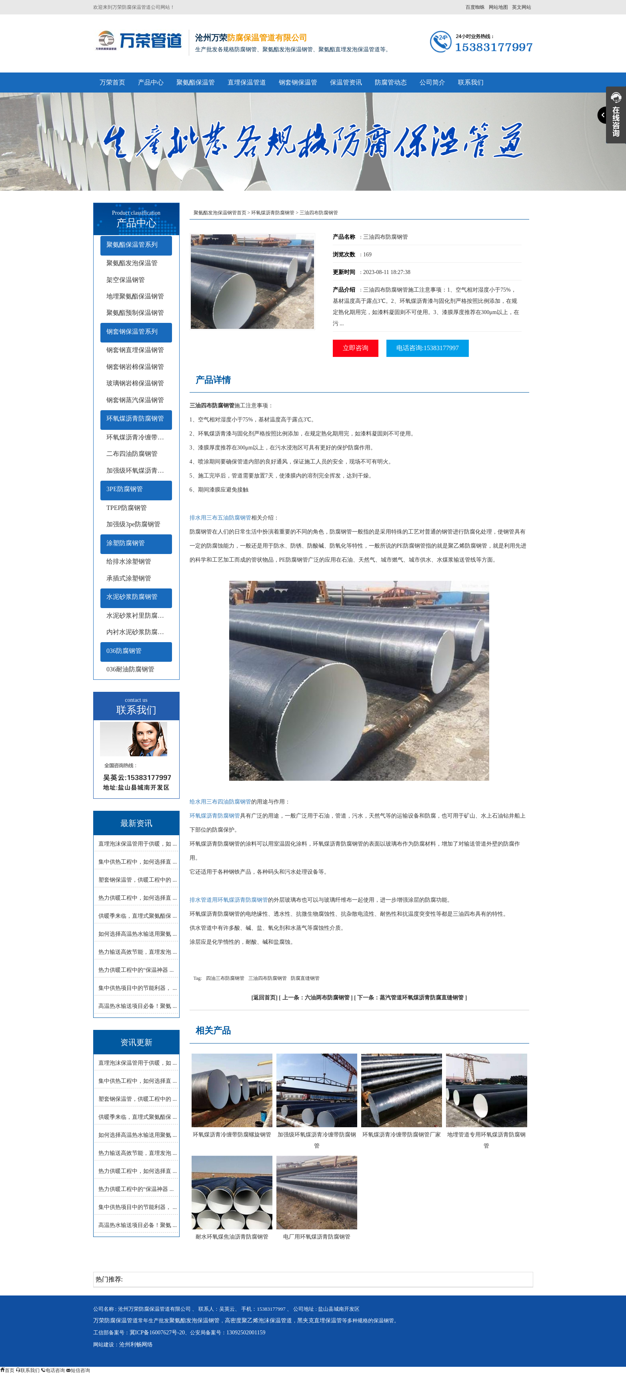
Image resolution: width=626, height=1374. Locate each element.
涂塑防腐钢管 (125, 543)
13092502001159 (245, 1333)
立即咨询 (355, 348)
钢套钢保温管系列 (132, 331)
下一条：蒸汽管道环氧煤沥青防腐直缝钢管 (410, 998)
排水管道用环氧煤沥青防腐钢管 (229, 900)
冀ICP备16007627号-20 (157, 1333)
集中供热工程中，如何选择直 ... (137, 862)
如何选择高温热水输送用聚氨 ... (137, 934)
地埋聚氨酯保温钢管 (135, 296)
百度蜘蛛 (475, 7)
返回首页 (264, 998)
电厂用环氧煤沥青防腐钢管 (316, 1237)
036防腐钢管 (124, 650)
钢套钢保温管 (298, 82)
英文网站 (521, 7)
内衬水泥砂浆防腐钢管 (138, 632)
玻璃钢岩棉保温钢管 (135, 383)
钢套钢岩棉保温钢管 (135, 366)
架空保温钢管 (125, 279)
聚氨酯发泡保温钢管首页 (220, 213)
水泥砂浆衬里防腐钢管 (138, 615)
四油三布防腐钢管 (225, 978)
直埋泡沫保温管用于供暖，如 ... (137, 844)
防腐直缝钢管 (305, 978)
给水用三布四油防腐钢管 (220, 802)
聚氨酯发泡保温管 (132, 263)
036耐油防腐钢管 (130, 669)
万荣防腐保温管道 (115, 1321)
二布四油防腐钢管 (132, 453)
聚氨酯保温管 (195, 82)
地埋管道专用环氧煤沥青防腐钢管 (486, 1140)
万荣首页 (112, 82)
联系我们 (471, 82)
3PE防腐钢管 (124, 489)
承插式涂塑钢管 (128, 578)
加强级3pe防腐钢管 (133, 524)
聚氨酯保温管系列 (132, 244)
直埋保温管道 (247, 82)
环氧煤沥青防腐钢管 (135, 418)
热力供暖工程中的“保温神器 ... (136, 970)
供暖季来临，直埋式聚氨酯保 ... (137, 916)
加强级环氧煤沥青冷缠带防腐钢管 (317, 1140)
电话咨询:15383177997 (427, 348)
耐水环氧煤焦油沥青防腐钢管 (232, 1237)
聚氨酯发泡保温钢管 (194, 1321)
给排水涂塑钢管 (128, 561)
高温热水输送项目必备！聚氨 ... (137, 1006)
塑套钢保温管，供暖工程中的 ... (137, 880)
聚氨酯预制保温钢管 (135, 312)
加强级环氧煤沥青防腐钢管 (139, 470)
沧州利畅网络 (136, 1345)
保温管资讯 (346, 82)
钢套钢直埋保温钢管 (135, 350)
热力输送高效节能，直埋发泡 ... (137, 952)
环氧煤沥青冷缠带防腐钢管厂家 (401, 1135)
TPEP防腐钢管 (126, 507)
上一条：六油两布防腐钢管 (316, 998)
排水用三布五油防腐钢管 (220, 518)
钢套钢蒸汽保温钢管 (135, 400)
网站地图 (498, 7)
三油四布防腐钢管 (267, 978)
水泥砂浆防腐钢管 (132, 596)
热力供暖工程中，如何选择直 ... (137, 898)
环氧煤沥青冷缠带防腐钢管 (139, 437)
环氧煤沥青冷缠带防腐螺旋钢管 (232, 1135)
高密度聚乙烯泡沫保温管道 (258, 1321)
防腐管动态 (391, 82)
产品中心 (151, 82)
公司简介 (432, 82)
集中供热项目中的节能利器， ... (137, 988)
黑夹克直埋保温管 (319, 1321)
